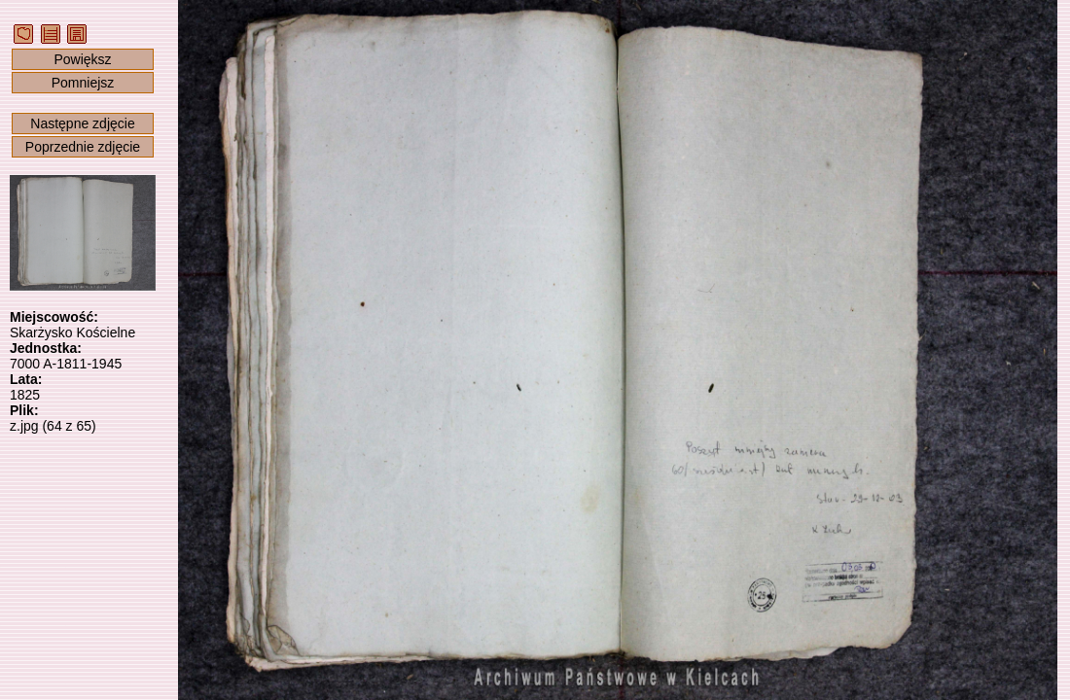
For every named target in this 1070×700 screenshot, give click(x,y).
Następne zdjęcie (82, 123)
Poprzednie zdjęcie (82, 147)
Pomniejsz (83, 82)
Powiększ (82, 59)
